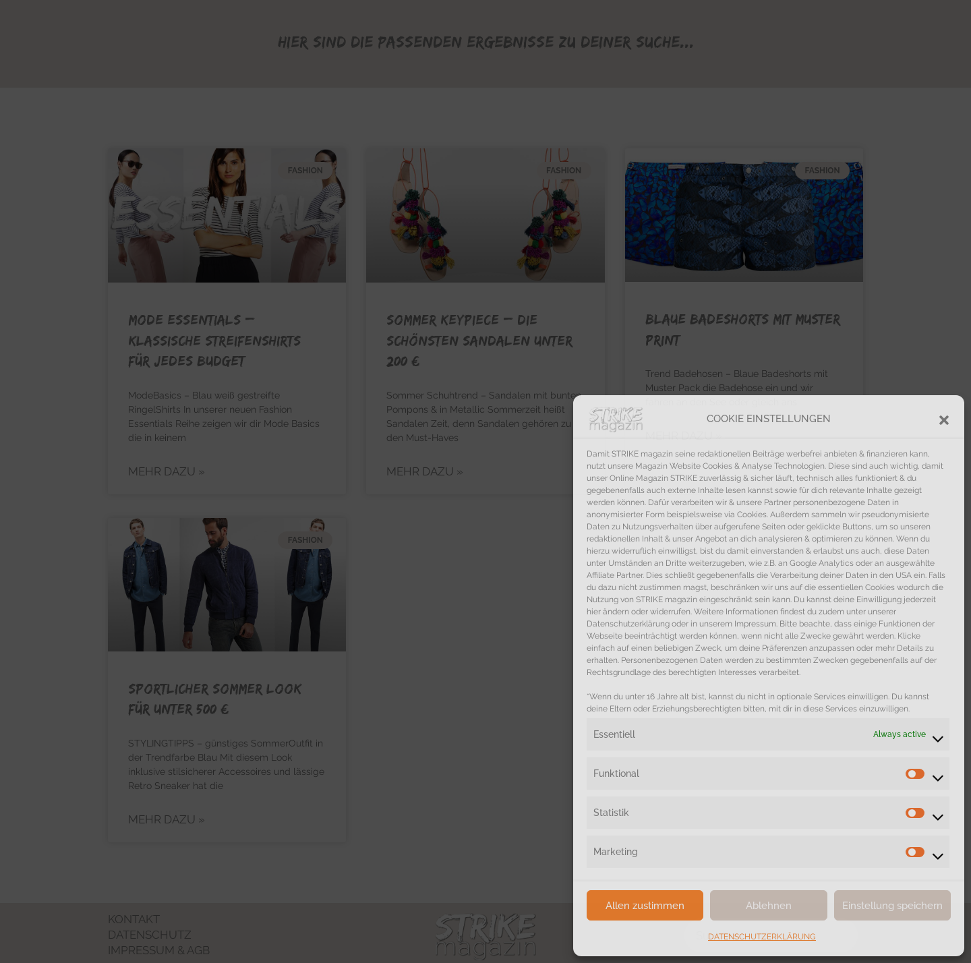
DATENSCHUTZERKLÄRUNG (762, 936)
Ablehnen (769, 906)
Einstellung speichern (892, 906)
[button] (944, 419)
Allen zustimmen (645, 906)
